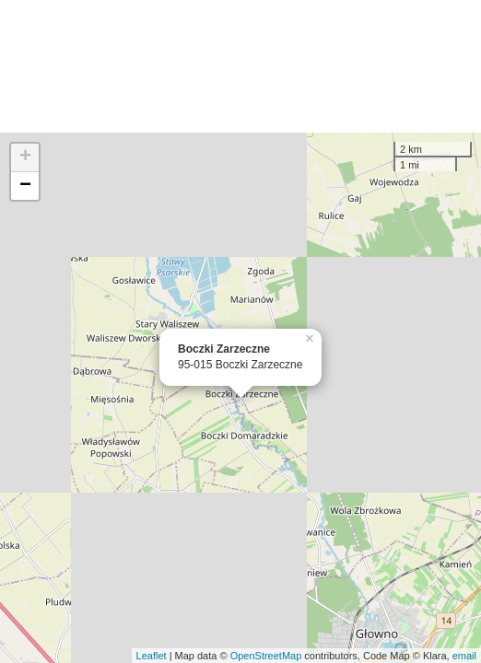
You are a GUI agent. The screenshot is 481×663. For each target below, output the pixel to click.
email (464, 655)
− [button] (25, 186)
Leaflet (151, 655)
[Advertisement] (240, 66)
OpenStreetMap (266, 655)
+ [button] (25, 157)
